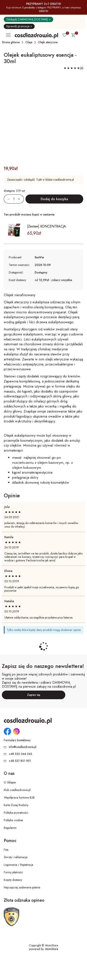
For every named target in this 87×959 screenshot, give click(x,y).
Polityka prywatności (16, 813)
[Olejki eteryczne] (48, 42)
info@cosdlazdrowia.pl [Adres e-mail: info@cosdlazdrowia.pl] (22, 747)
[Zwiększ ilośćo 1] (21, 199)
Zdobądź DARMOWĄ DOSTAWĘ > (28, 19)
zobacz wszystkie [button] (61, 280)
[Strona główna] (11, 42)
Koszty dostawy (13, 880)
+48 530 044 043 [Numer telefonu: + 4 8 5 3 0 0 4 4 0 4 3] (20, 754)
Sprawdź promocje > (19, 26)
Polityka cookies (13, 820)
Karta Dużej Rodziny (16, 805)
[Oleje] (29, 42)
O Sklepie (10, 782)
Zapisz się (33, 695)
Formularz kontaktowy (17, 740)
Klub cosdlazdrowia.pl (17, 790)
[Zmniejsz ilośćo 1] (7, 199)
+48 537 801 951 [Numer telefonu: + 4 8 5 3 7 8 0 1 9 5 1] (20, 761)
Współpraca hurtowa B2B (19, 797)
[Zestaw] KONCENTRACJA (46, 226)
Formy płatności (13, 872)
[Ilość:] (14, 199)
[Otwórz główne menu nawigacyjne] (9, 35)
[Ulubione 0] (64, 35)
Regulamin (10, 828)
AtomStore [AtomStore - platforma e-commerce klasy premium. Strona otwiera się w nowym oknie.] (51, 949)
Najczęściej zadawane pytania (22, 887)
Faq (6, 849)
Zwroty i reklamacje (15, 857)
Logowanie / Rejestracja (18, 865)
